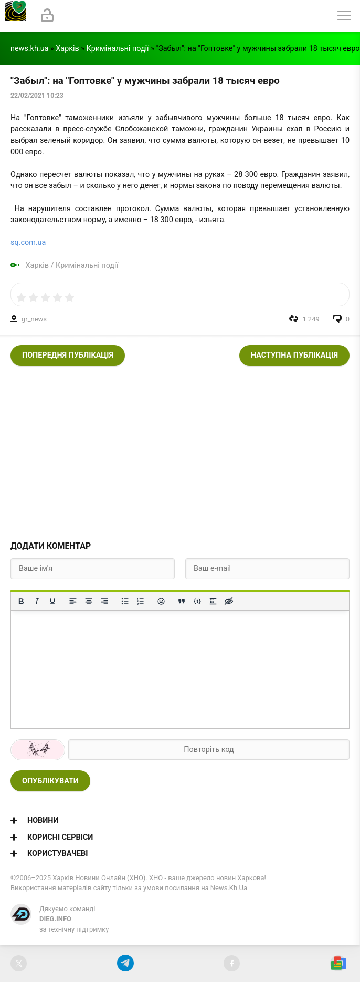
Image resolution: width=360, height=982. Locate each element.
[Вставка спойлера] (213, 601)
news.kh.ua (29, 48)
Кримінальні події (118, 48)
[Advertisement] (180, 450)
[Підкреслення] (52, 601)
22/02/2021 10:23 (36, 95)
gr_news (34, 319)
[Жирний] (21, 601)
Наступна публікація (294, 355)
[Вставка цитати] (181, 601)
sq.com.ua (28, 242)
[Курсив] (37, 601)
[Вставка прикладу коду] (197, 601)
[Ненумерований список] (125, 601)
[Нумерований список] (141, 601)
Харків (67, 48)
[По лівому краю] (73, 601)
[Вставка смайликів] (161, 601)
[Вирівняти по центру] (89, 601)
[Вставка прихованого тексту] (229, 601)
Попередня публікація (67, 355)
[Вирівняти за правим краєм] (104, 601)
